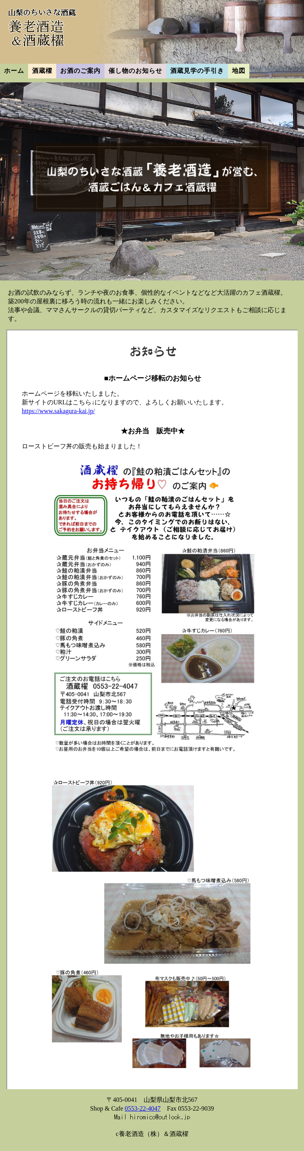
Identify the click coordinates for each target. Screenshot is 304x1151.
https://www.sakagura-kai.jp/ (58, 411)
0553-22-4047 (143, 1108)
